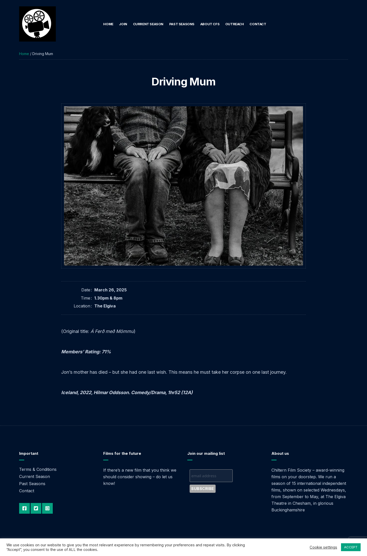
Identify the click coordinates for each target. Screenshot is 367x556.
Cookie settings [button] (323, 547)
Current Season (148, 24)
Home (108, 24)
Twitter (36, 508)
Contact (258, 24)
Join (123, 24)
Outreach (234, 24)
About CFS (210, 24)
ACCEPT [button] (351, 547)
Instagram (47, 508)
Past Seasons (181, 24)
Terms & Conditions (38, 469)
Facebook (24, 508)
